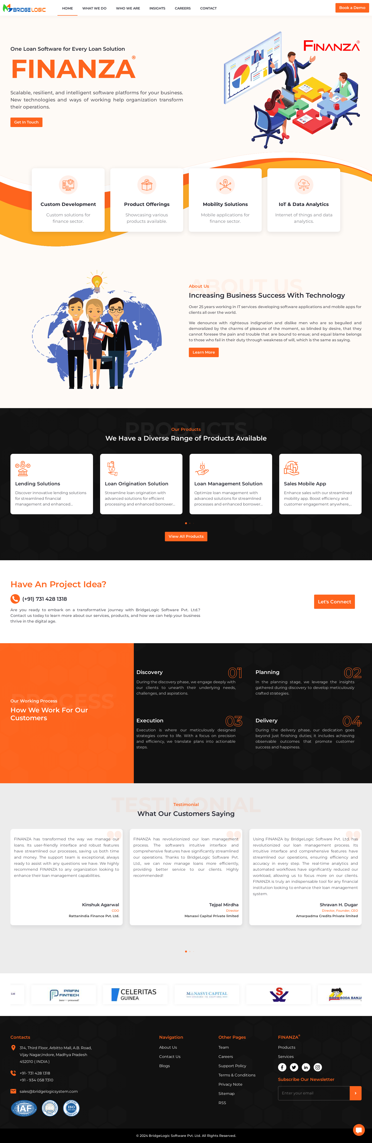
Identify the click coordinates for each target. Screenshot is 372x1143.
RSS (222, 1103)
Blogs (164, 1066)
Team (224, 1047)
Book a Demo (352, 7)
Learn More (204, 352)
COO (115, 910)
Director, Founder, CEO (340, 910)
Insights (157, 8)
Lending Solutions (37, 484)
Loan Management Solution (228, 484)
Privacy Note (230, 1084)
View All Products (186, 536)
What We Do (94, 8)
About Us (168, 1047)
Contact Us (170, 1056)
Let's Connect (334, 602)
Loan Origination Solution (136, 484)
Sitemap (227, 1093)
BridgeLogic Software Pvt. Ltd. (175, 1136)
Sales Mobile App (305, 484)
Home (67, 8)
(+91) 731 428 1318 (38, 599)
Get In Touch (26, 122)
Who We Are (128, 8)
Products (286, 1047)
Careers (183, 8)
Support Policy (232, 1066)
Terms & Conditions (237, 1075)
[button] (186, 523)
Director (232, 910)
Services (286, 1056)
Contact (208, 8)
